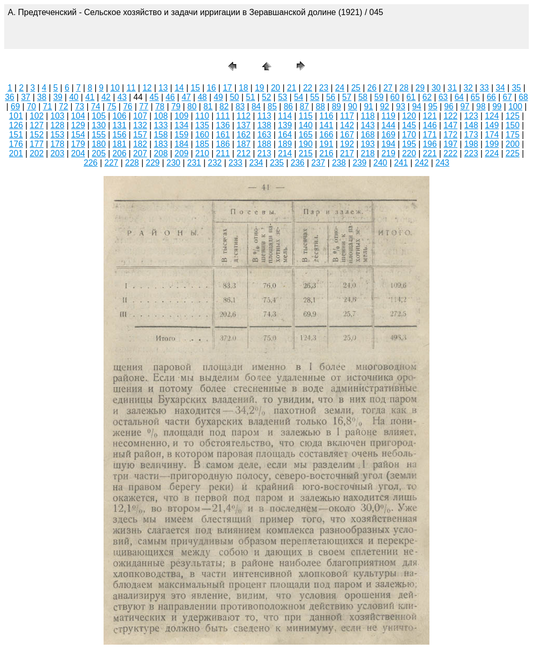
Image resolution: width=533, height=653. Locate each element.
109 (181, 115)
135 (202, 125)
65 (475, 97)
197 (450, 144)
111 (223, 115)
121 (430, 115)
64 (459, 97)
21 (291, 87)
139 (285, 125)
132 (140, 125)
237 (318, 162)
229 (153, 162)
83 (240, 106)
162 (244, 134)
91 (368, 106)
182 (140, 144)
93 (400, 106)
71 (47, 106)
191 (327, 144)
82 (224, 106)
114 (285, 115)
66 (491, 97)
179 (78, 144)
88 (320, 106)
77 (143, 106)
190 (306, 144)
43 (122, 97)
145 (409, 125)
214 (285, 153)
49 (218, 97)
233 (236, 162)
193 (368, 144)
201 (16, 153)
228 (132, 162)
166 (327, 134)
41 (90, 97)
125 (512, 115)
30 (436, 87)
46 (170, 97)
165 (306, 134)
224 (492, 153)
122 (450, 115)
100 (516, 106)
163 (264, 134)
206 (119, 153)
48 (202, 97)
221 (430, 153)
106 (119, 115)
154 (78, 134)
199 (492, 144)
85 (272, 106)
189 (285, 144)
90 (352, 106)
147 (450, 125)
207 (140, 153)
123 (471, 115)
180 (99, 144)
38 (41, 97)
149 (492, 125)
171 (430, 134)
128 (57, 125)
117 (347, 115)
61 (411, 97)
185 (202, 144)
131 (119, 125)
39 (57, 97)
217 (347, 153)
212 (244, 153)
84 (256, 106)
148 (471, 125)
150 (512, 125)
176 (16, 144)
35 (516, 87)
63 (443, 97)
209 (181, 153)
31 (452, 87)
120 (409, 115)
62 (427, 97)
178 (57, 144)
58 (362, 97)
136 (223, 125)
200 (512, 144)
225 (512, 153)
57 (346, 97)
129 (78, 125)
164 (285, 134)
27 (387, 87)
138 (264, 125)
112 (244, 115)
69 (15, 106)
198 (471, 144)
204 (78, 153)
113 (264, 115)
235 (277, 162)
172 (450, 134)
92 (384, 106)
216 (327, 153)
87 (304, 106)
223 (471, 153)
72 (63, 106)
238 (339, 162)
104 (78, 115)
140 (306, 125)
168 (368, 134)
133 (161, 125)
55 (315, 97)
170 (409, 134)
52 (266, 97)
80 (192, 106)
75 (112, 106)
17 (227, 87)
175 (512, 134)
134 (181, 125)
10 (115, 87)
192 (347, 144)
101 (16, 115)
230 (174, 162)
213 (264, 153)
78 (159, 106)
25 (356, 87)
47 (186, 97)
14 (179, 87)
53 (282, 97)
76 (127, 106)
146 (430, 125)
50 (234, 97)
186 (223, 144)
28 (404, 87)
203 (57, 153)
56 (330, 97)
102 (37, 115)
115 (306, 115)
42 (106, 97)
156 (119, 134)
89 (336, 106)
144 (389, 125)
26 (372, 87)
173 (471, 134)
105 (99, 115)
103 (57, 115)
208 (161, 153)
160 (202, 134)
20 (275, 87)
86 (288, 106)
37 (25, 97)
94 (417, 106)
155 (99, 134)
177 (37, 144)
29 (420, 87)
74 (95, 106)
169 (389, 134)
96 (448, 106)
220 (409, 153)
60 (395, 97)
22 (307, 87)
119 (389, 115)
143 (368, 125)
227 (112, 162)
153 (57, 134)
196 (430, 144)
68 (523, 97)
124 (492, 115)
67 (507, 97)
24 (340, 87)
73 (79, 106)
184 (181, 144)
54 (298, 97)
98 (481, 106)
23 (323, 87)
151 (16, 134)
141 (327, 125)
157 (140, 134)
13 (163, 87)
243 (443, 162)
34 (500, 87)
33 (484, 87)
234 (256, 162)
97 (464, 106)
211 (223, 153)
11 (131, 87)
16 (211, 87)
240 (380, 162)
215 (306, 153)
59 (379, 97)
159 (181, 134)
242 (422, 162)
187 (244, 144)
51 (250, 97)
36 (10, 97)
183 (161, 144)
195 (409, 144)
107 (140, 115)
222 (450, 153)
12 (147, 87)
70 (31, 106)
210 (202, 153)
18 (243, 87)
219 (389, 153)
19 (259, 87)
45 (154, 97)
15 (195, 87)
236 (297, 162)
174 (492, 134)
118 (368, 115)
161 (223, 134)
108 (161, 115)
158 (161, 134)
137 (244, 125)
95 (433, 106)
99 (497, 106)
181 (119, 144)
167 (347, 134)
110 (202, 115)
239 (360, 162)
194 (389, 144)
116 (327, 115)
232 (215, 162)
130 (99, 125)
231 (194, 162)
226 (91, 162)
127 (37, 125)
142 (347, 125)
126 (16, 125)
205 (99, 153)
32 (468, 87)
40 (74, 97)
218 (368, 153)
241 (401, 162)
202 (37, 153)
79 (176, 106)
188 (264, 144)
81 (208, 106)
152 (37, 134)
